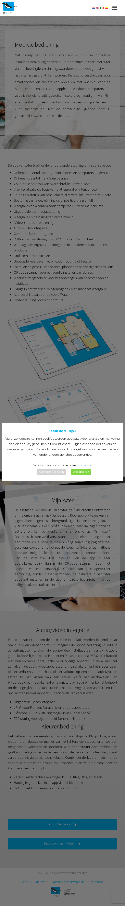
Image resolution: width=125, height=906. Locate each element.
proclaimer (85, 465)
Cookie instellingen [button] (51, 471)
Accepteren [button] (81, 471)
